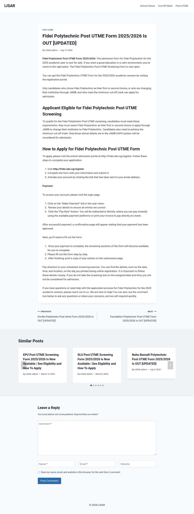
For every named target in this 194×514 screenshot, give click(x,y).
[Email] (97, 464)
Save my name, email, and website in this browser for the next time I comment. (81, 472)
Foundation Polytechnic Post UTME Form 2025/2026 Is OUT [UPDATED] (128, 315)
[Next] (170, 365)
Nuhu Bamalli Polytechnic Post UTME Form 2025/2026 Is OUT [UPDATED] (151, 359)
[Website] (137, 464)
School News (147, 5)
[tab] (91, 385)
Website (125, 463)
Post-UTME (181, 5)
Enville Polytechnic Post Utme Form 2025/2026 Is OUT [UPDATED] (66, 315)
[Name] (56, 464)
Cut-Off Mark (165, 5)
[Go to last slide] (23, 365)
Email (84, 463)
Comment (45, 423)
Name (43, 463)
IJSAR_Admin (51, 50)
